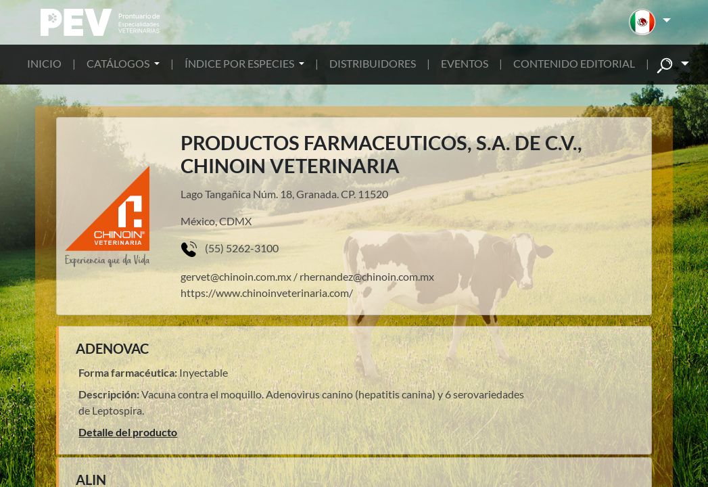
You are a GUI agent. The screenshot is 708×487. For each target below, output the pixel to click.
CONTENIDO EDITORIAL (574, 63)
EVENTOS (464, 63)
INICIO (44, 63)
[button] (649, 22)
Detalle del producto (127, 431)
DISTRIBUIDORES (372, 63)
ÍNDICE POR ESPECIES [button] (240, 63)
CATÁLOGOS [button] (119, 63)
